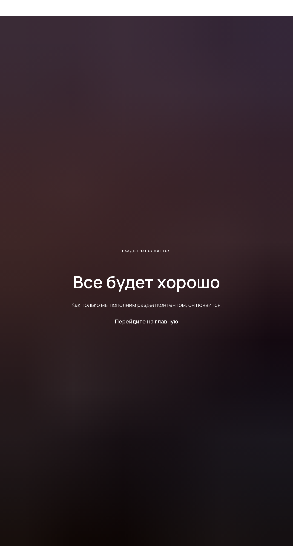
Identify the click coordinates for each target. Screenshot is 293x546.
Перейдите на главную (146, 321)
